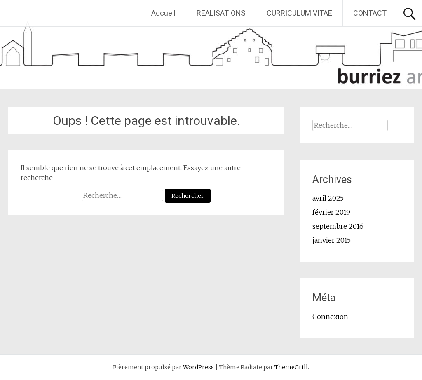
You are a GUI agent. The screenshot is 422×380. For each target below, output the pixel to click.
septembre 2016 (337, 226)
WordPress (198, 367)
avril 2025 (328, 198)
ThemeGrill (291, 367)
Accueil (163, 13)
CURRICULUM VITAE (299, 13)
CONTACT (370, 13)
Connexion (330, 316)
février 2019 (331, 212)
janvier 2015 (331, 240)
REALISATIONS (221, 13)
